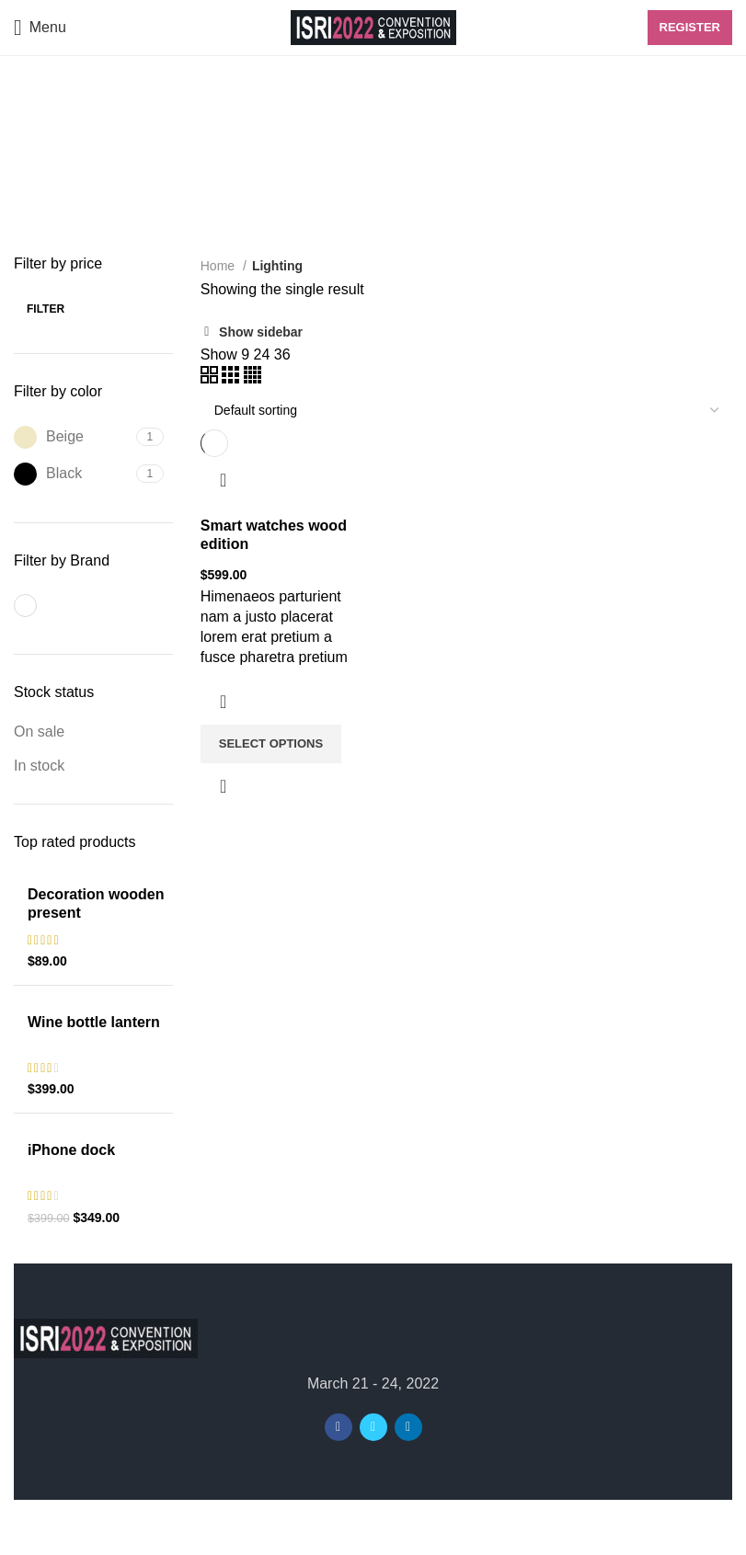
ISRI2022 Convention (337, 1528)
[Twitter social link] (373, 1427)
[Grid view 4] (252, 378)
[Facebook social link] (338, 1427)
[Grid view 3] (232, 378)
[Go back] (37, 116)
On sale (39, 731)
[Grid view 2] (211, 378)
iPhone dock (71, 1150)
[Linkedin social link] (408, 1427)
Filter (45, 309)
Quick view (224, 786)
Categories (65, 206)
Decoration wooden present (96, 903)
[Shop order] (466, 410)
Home (219, 265)
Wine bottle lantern (94, 1022)
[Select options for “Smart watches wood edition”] (271, 744)
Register (690, 27)
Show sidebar (261, 332)
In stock (39, 765)
